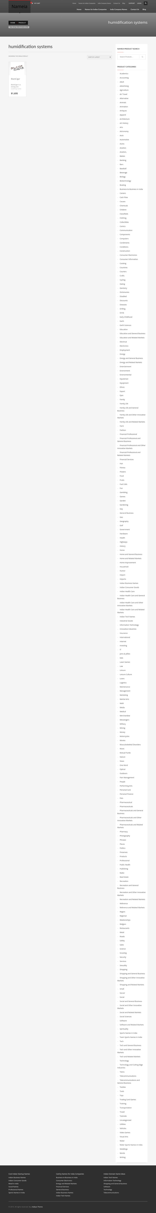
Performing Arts (126, 786)
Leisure (123, 670)
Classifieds (124, 214)
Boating (123, 185)
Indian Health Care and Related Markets (131, 611)
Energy (122, 354)
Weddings (124, 1149)
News (122, 761)
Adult (122, 82)
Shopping (123, 969)
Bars (121, 164)
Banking (123, 160)
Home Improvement (128, 562)
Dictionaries (124, 292)
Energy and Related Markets (131, 362)
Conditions (124, 247)
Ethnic (122, 387)
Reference (124, 903)
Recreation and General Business (128, 886)
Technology (124, 1061)
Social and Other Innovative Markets (129, 1006)
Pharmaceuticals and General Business (130, 812)
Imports (123, 579)
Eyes (121, 395)
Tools (122, 1091)
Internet (123, 641)
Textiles (123, 1087)
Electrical (123, 342)
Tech (122, 1041)
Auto (122, 135)
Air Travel (123, 94)
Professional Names (16, 1189)
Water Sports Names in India (131, 1145)
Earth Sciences (125, 325)
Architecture (125, 119)
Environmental (125, 375)
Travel (122, 1112)
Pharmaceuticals (126, 806)
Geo (121, 517)
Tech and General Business (130, 1045)
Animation (124, 106)
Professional (125, 860)
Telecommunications (128, 1076)
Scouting (123, 953)
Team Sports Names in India (131, 1037)
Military (123, 724)
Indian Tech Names (127, 616)
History (123, 546)
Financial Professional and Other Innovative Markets (131, 446)
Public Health (125, 865)
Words (122, 1153)
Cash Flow (124, 197)
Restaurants (124, 928)
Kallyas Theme (37, 1207)
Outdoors (123, 773)
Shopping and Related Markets (132, 985)
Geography (124, 521)
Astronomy (124, 131)
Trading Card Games (128, 1099)
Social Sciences (126, 1016)
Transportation (126, 1108)
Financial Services (127, 459)
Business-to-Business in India (131, 189)
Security (123, 957)
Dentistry (123, 288)
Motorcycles (124, 736)
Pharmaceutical (126, 802)
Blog (123, 3)
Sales (122, 945)
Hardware (124, 533)
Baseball (123, 168)
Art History (124, 123)
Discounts (124, 300)
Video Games (125, 1132)
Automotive (124, 139)
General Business (127, 513)
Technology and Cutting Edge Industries (130, 1066)
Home (74, 3)
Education (124, 329)
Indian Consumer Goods (129, 587)
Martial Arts (124, 699)
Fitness (122, 467)
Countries (123, 267)
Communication (126, 230)
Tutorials (123, 1116)
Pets (121, 798)
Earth (122, 321)
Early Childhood (126, 317)
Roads (122, 936)
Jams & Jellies (125, 654)
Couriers (123, 271)
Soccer (122, 993)
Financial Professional (128, 434)
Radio (122, 873)
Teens (122, 1072)
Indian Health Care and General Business (131, 597)
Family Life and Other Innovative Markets (131, 416)
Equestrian (124, 379)
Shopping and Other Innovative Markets (131, 979)
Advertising (124, 86)
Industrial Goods (126, 621)
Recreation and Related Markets (132, 899)
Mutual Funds (125, 753)
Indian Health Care (127, 591)
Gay (121, 509)
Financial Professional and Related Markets (129, 453)
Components (125, 234)
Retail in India (14, 1183)
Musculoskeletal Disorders (130, 744)
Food (122, 476)
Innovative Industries (128, 629)
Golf (121, 525)
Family (122, 399)
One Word (124, 765)
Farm (122, 426)
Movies (122, 740)
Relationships (125, 920)
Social (122, 997)
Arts (121, 127)
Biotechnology (125, 181)
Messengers (124, 720)
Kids (121, 658)
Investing (123, 645)
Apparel (123, 115)
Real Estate (124, 877)
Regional (123, 916)
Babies (122, 156)
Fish (121, 463)
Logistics (123, 683)
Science (123, 949)
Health (122, 538)
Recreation (124, 881)
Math (122, 703)
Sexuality (123, 965)
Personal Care (125, 790)
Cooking (123, 263)
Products (123, 856)
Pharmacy (124, 831)
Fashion (123, 430)
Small (122, 989)
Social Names (13, 1187)
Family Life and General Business (127, 409)
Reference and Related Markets (132, 907)
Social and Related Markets (130, 1012)
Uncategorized (125, 1120)
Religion (123, 924)
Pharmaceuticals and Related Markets (130, 826)
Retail (122, 932)
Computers (124, 238)
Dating (122, 284)
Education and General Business (132, 333)
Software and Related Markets (132, 1025)
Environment (125, 371)
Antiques (123, 110)
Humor (122, 571)
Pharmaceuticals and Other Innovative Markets (129, 819)
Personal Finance (126, 794)
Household (124, 567)
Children (123, 209)
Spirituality (124, 1029)
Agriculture (124, 90)
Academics (124, 73)
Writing (123, 1157)
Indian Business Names (129, 583)
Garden (123, 501)
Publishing (124, 869)
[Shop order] (99, 57)
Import (122, 575)
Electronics (124, 346)
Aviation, (123, 152)
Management (125, 691)
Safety (122, 940)
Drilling (122, 309)
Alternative (124, 98)
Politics (122, 848)
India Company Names (104, 3)
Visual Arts (124, 1136)
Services (123, 961)
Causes (122, 201)
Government (125, 529)
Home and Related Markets (130, 558)
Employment (125, 350)
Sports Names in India (128, 1033)
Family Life (124, 403)
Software (123, 1021)
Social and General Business (131, 1001)
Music (122, 748)
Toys (121, 1095)
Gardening (124, 505)
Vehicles (123, 1128)
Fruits (122, 480)
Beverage (123, 172)
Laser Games (125, 662)
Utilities (123, 1124)
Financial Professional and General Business (129, 439)
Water (122, 1141)
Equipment (124, 383)
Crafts (122, 276)
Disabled (123, 296)
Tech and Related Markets (130, 1056)
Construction (125, 251)
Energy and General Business (131, 358)
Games (122, 496)
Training (123, 1103)
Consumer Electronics (128, 255)
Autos (122, 144)
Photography (125, 836)
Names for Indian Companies (86, 3)
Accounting (124, 78)
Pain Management (127, 777)
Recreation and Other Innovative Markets (131, 893)
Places (122, 844)
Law (121, 666)
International (125, 637)
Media (122, 707)
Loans (122, 678)
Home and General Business (131, 554)
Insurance (124, 633)
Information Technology (129, 625)
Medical (123, 711)
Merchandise (125, 715)
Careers (123, 193)
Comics (123, 226)
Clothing (123, 218)
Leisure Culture (126, 674)
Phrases (123, 840)
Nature (122, 757)
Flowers (123, 472)
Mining (122, 728)
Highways (123, 542)
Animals (123, 102)
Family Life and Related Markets (132, 422)
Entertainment (125, 366)
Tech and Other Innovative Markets (129, 1051)
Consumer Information (129, 259)
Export (122, 391)
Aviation (123, 148)
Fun (121, 488)
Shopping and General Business (132, 973)
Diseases (123, 304)
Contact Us (116, 3)
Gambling (123, 492)
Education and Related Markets (132, 337)
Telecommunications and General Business (128, 1081)
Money (122, 732)
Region (122, 912)
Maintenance (125, 687)
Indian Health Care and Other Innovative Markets (130, 604)
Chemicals (124, 205)
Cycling (122, 280)
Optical (122, 769)
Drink (122, 313)
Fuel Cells (123, 484)
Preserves (124, 852)
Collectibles (124, 222)
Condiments (124, 243)
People (122, 782)
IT (120, 649)
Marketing (124, 695)
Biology (123, 177)
